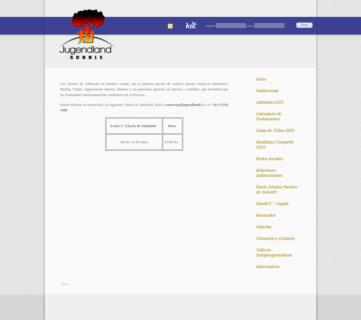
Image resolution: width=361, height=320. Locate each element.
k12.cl (65, 284)
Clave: (250, 25)
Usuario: (210, 25)
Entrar (304, 24)
